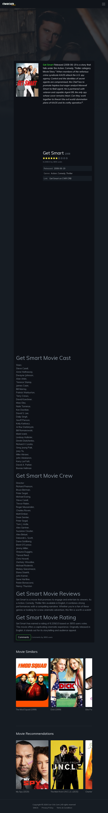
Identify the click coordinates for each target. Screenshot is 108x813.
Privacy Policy (47, 808)
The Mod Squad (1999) (26, 709)
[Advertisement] (27, 141)
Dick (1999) (56, 709)
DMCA (35, 808)
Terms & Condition (64, 808)
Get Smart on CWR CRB (60, 178)
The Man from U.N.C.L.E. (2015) (64, 791)
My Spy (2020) (22, 791)
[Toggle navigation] (103, 4)
